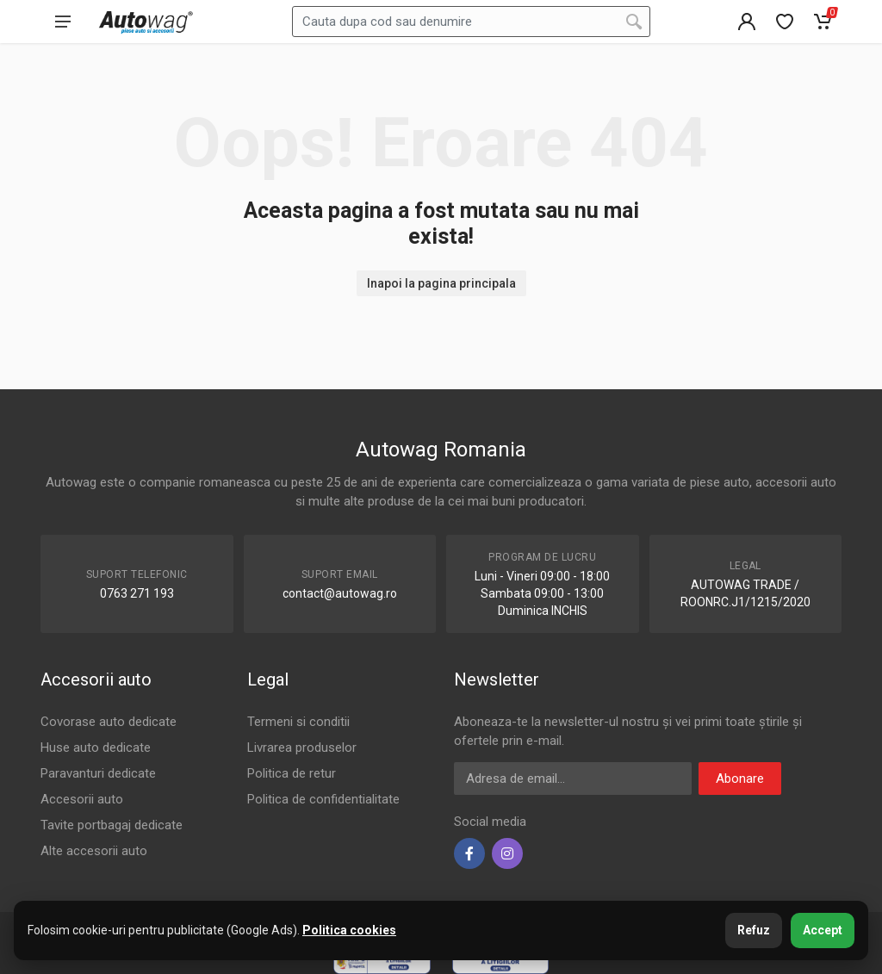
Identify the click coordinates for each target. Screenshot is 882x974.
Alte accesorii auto (93, 851)
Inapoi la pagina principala (441, 283)
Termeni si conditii (298, 721)
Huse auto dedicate (95, 747)
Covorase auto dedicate (108, 721)
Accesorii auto (81, 799)
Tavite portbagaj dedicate (111, 825)
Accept (822, 930)
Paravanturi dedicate (98, 773)
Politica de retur (291, 773)
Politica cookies (349, 930)
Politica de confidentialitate (323, 799)
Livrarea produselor (302, 747)
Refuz (753, 930)
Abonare (740, 778)
